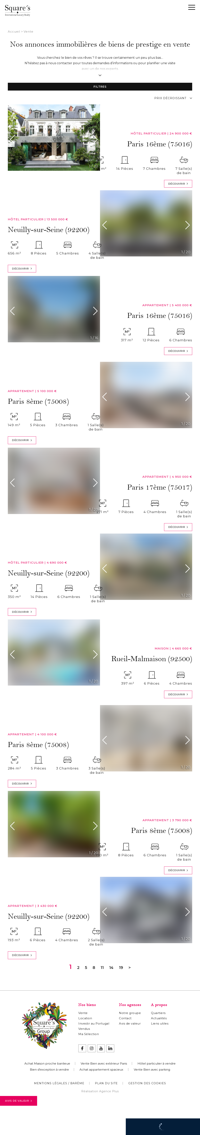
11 (102, 967)
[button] (13, 139)
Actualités (159, 1018)
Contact (125, 1018)
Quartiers (158, 1013)
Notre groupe (130, 1013)
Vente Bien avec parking (152, 1069)
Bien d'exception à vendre (49, 1069)
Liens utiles (159, 1023)
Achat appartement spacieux (101, 1069)
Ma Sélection (88, 1034)
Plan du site (106, 1083)
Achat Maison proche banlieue (47, 1063)
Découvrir (178, 183)
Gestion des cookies (147, 1083)
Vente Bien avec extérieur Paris (104, 1063)
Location (85, 1018)
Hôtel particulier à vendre (157, 1063)
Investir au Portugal (93, 1023)
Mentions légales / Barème (59, 1083)
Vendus (84, 1029)
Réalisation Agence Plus (100, 1091)
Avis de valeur (18, 1100)
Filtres (100, 86)
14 (111, 967)
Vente (83, 1013)
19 (121, 967)
